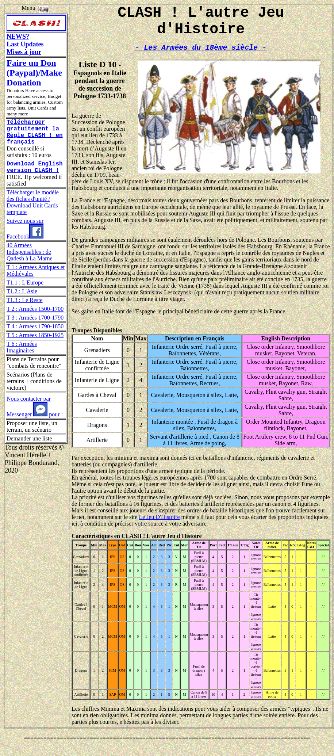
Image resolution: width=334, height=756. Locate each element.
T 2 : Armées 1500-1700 (35, 317)
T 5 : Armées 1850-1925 (35, 344)
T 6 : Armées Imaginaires (22, 356)
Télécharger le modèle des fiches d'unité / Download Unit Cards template (33, 211)
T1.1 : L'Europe (25, 291)
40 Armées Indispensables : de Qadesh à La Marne (30, 260)
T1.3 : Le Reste (25, 309)
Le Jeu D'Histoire (159, 526)
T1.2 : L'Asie (22, 300)
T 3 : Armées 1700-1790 (35, 326)
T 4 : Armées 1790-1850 (35, 335)
